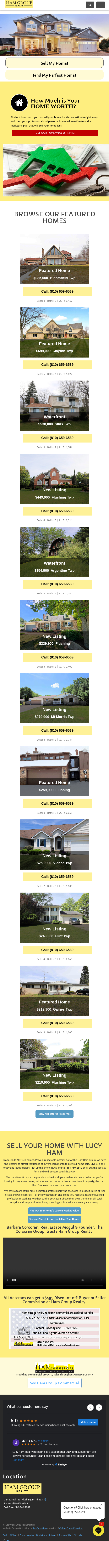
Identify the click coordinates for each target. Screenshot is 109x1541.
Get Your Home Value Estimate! (55, 132)
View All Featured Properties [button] (55, 1113)
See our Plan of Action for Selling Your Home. (54, 1219)
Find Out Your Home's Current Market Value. (54, 1210)
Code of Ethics (10, 1535)
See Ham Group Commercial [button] (54, 1383)
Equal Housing (27, 1535)
